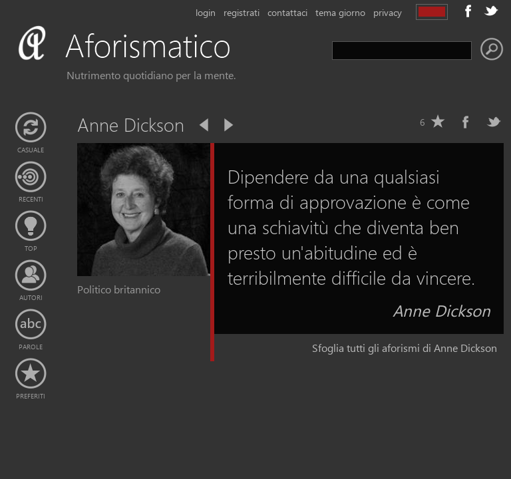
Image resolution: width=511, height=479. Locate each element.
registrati (241, 12)
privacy (387, 12)
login (206, 12)
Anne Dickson (441, 310)
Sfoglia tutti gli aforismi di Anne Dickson (404, 348)
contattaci (287, 12)
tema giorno (340, 12)
